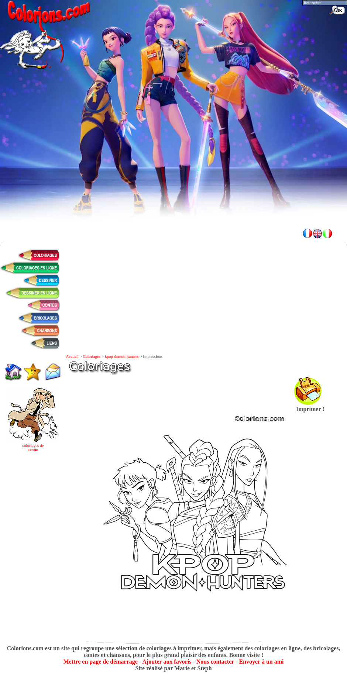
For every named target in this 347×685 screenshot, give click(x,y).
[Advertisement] (173, 170)
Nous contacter (215, 661)
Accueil (72, 356)
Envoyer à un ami (261, 661)
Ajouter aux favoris (166, 661)
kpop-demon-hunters (122, 356)
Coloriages (92, 356)
